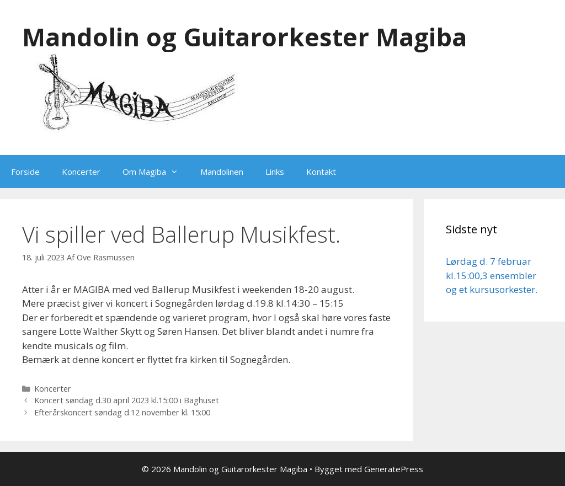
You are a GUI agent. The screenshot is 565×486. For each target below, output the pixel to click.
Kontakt (321, 171)
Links (274, 171)
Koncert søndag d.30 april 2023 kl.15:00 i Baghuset (126, 400)
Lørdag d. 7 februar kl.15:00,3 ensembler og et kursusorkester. (491, 275)
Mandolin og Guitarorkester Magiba (244, 37)
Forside (25, 171)
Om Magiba (155, 171)
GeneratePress (393, 468)
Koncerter (81, 171)
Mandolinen (221, 171)
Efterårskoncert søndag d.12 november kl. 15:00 (122, 412)
